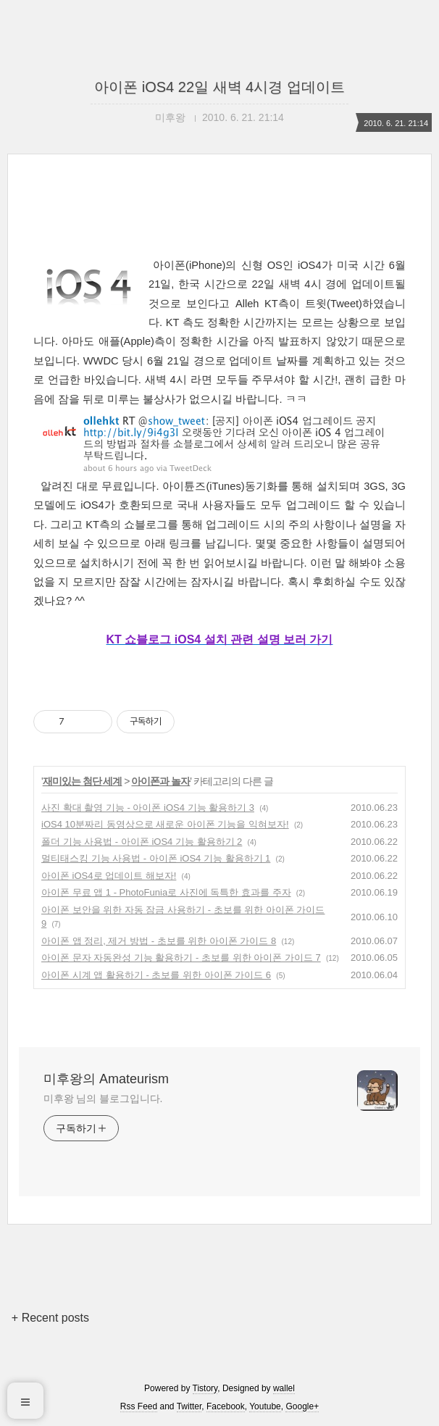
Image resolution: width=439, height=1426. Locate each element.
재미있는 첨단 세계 (82, 781)
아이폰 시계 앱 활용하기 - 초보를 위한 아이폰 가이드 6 (156, 975)
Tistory (205, 1388)
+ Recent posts (50, 1318)
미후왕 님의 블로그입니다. (102, 1098)
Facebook (225, 1406)
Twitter (189, 1406)
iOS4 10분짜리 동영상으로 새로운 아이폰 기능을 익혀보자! (165, 824)
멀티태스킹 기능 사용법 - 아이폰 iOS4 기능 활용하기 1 (155, 858)
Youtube (265, 1406)
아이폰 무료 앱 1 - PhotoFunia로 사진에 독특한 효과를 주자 (166, 892)
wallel (284, 1388)
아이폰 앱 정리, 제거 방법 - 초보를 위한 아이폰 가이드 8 (158, 940)
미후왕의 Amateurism (106, 1079)
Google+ (302, 1406)
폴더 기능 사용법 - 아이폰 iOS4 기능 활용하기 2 (141, 841)
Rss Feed (138, 1406)
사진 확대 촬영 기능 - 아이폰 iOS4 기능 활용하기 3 (147, 807)
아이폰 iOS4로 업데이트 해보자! (108, 875)
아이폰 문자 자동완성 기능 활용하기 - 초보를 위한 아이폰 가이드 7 (181, 957)
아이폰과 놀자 (160, 781)
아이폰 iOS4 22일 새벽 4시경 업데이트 (219, 87)
